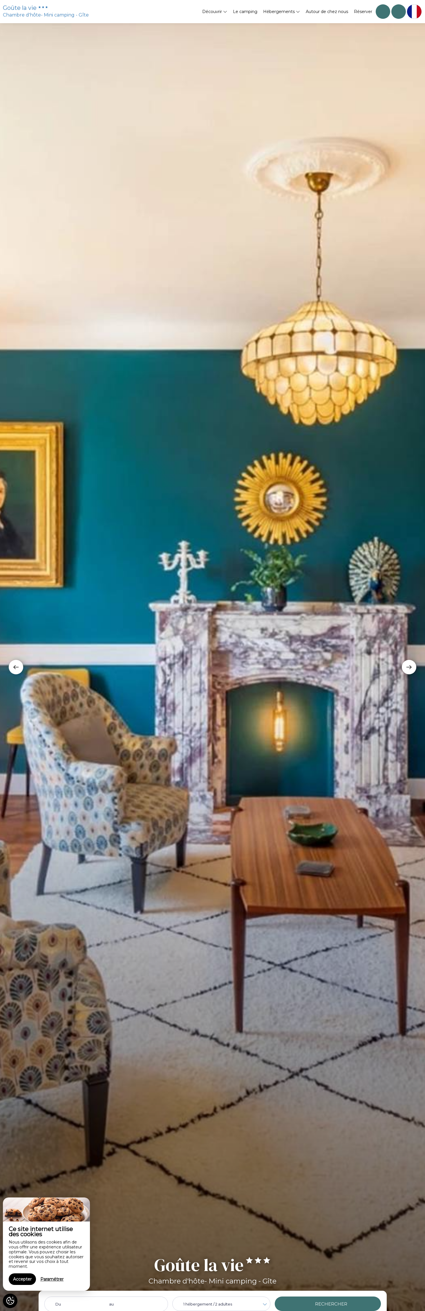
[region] (46, 1244)
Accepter (22, 1279)
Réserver (363, 11)
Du (58, 1304)
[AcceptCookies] (10, 1301)
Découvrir (214, 11)
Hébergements (281, 11)
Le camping (245, 11)
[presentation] (16, 667)
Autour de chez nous (327, 11)
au (111, 1304)
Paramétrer (52, 1279)
